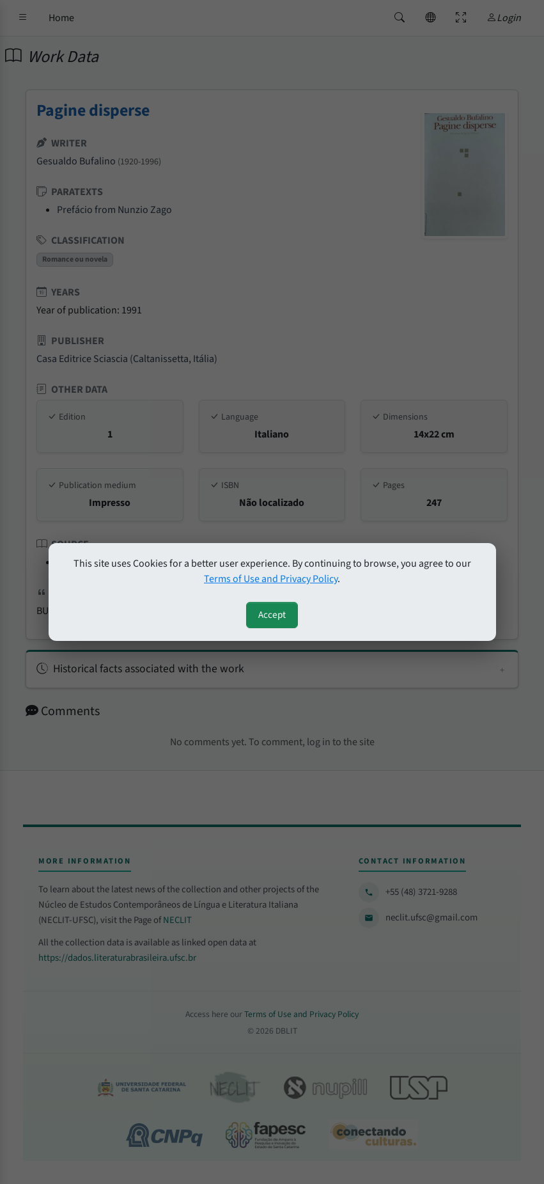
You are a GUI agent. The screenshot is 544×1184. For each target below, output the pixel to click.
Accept (272, 615)
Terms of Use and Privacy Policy (271, 579)
